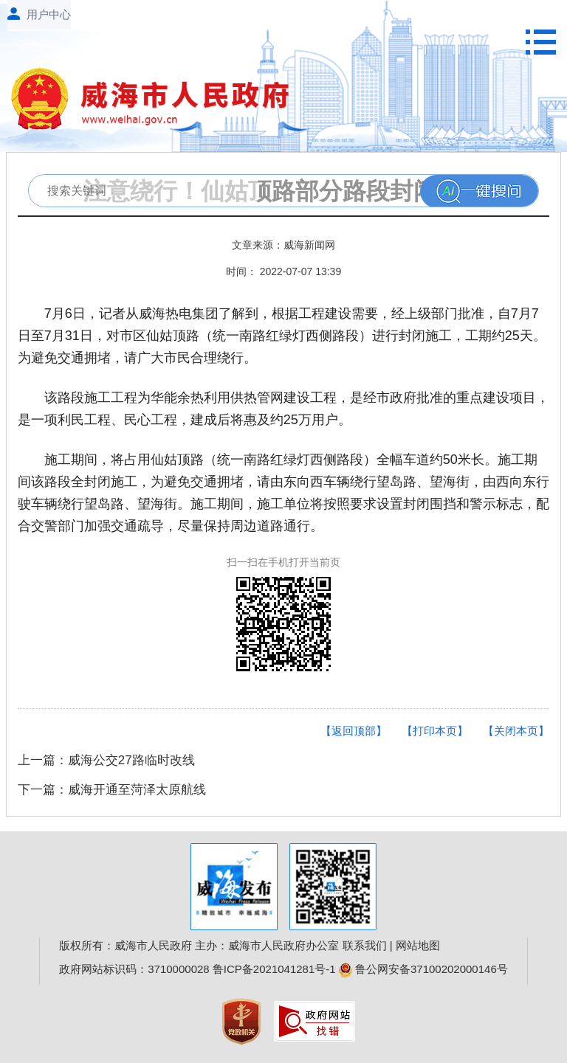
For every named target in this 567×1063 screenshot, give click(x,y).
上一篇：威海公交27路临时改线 (106, 760)
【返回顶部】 (353, 730)
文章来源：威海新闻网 (283, 245)
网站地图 (418, 945)
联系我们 (365, 945)
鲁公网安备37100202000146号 (423, 969)
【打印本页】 (435, 730)
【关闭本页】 (516, 730)
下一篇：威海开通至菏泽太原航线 (112, 790)
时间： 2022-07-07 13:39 (283, 271)
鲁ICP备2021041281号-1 (274, 969)
